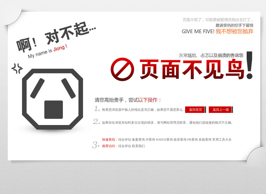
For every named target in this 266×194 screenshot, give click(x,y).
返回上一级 (221, 110)
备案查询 (138, 139)
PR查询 (192, 139)
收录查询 (180, 139)
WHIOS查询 (164, 139)
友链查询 (205, 139)
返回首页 (195, 110)
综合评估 (124, 139)
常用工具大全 (222, 139)
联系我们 (138, 146)
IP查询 (150, 139)
